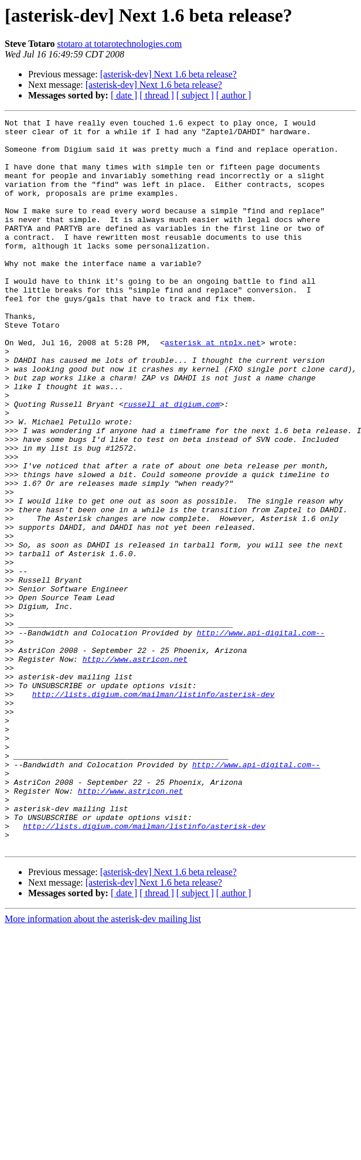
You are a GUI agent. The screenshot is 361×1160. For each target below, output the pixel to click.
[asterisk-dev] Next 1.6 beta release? (168, 74)
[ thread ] (156, 95)
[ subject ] (195, 95)
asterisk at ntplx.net (213, 388)
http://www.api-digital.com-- (261, 736)
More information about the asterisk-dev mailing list (103, 1065)
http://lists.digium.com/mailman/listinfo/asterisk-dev (153, 810)
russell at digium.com (172, 462)
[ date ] (124, 95)
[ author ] (233, 95)
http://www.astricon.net (135, 768)
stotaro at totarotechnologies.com (119, 44)
